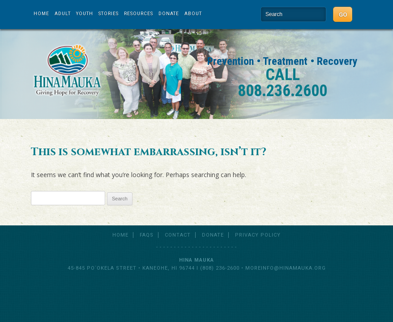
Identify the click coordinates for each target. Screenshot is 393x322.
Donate (168, 13)
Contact (178, 235)
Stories (108, 13)
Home (41, 13)
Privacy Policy (258, 235)
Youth (84, 13)
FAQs (147, 235)
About (193, 13)
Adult (63, 13)
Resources (138, 13)
